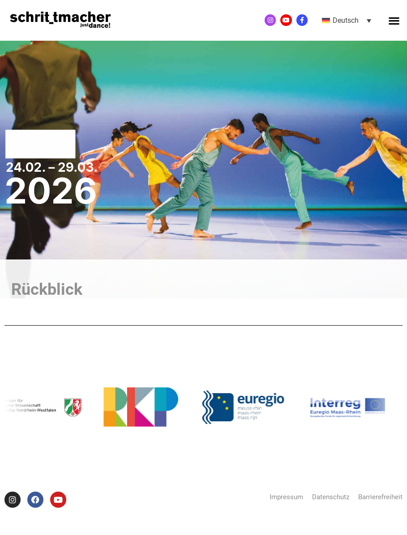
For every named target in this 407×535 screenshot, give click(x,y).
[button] (394, 20)
